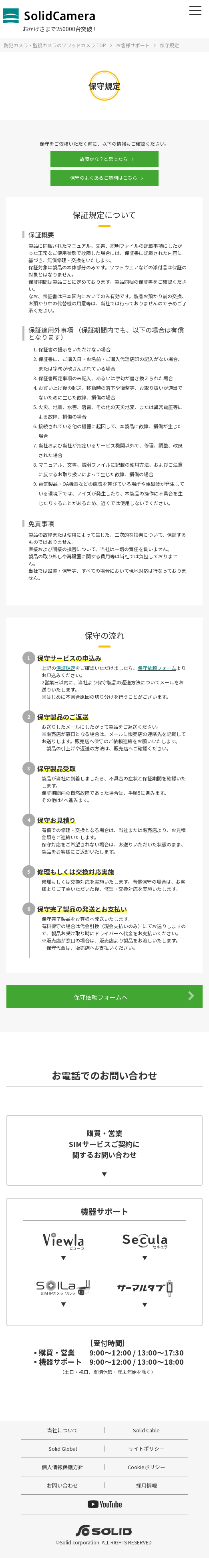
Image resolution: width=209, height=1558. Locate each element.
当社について (62, 1430)
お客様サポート (133, 45)
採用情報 (146, 1485)
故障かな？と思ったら (104, 158)
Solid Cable (146, 1430)
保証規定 (65, 667)
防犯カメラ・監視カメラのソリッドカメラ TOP (55, 45)
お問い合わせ (62, 1485)
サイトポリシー (146, 1449)
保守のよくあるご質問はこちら (103, 177)
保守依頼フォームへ (134, 996)
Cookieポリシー (146, 1467)
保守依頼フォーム (157, 667)
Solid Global (62, 1449)
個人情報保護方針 (62, 1467)
